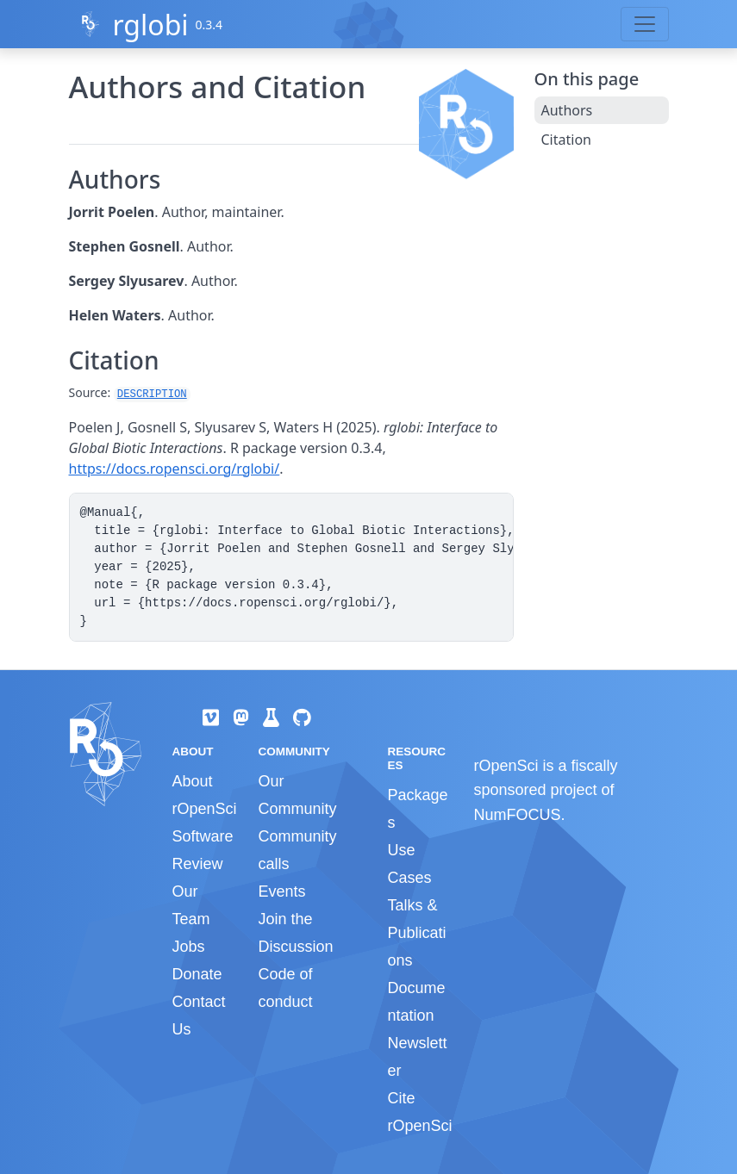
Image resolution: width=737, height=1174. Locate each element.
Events (281, 891)
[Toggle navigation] (645, 24)
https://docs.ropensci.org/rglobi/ (174, 468)
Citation (566, 139)
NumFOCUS (516, 814)
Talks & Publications (416, 933)
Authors (567, 110)
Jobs (188, 946)
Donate (197, 974)
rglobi (150, 24)
